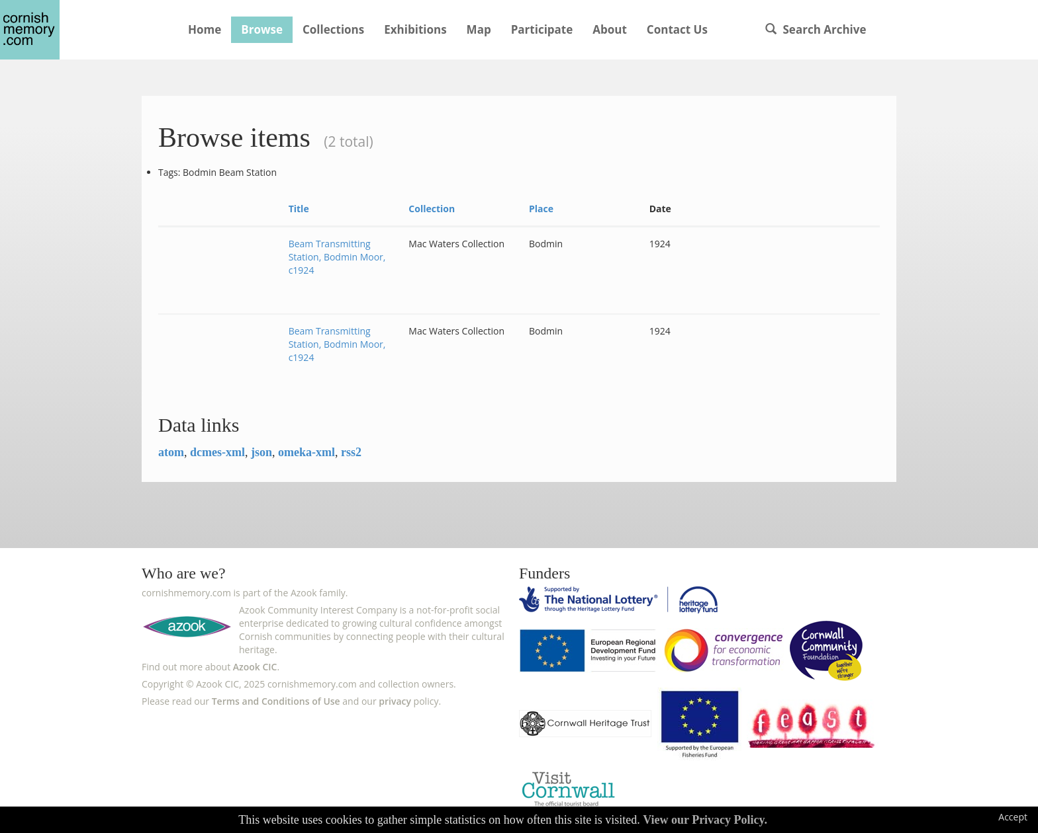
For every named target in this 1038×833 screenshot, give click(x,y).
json (261, 452)
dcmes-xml (217, 452)
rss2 (351, 452)
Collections (333, 29)
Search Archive (815, 29)
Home (204, 29)
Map (479, 29)
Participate (542, 29)
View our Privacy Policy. (705, 819)
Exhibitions (415, 29)
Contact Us (677, 29)
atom (171, 452)
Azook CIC (255, 666)
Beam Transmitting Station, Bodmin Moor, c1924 (337, 256)
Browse (262, 29)
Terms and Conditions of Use (276, 701)
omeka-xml (306, 452)
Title (299, 208)
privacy (395, 701)
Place (541, 208)
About (609, 29)
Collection (431, 208)
